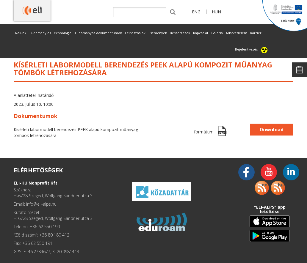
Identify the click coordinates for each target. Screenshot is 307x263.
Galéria (217, 33)
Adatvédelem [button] (236, 33)
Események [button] (157, 33)
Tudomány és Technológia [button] (50, 33)
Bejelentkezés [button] (246, 49)
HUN (216, 12)
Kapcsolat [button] (200, 33)
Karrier (255, 33)
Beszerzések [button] (180, 33)
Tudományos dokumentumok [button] (98, 33)
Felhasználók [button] (135, 33)
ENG (196, 12)
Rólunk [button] (20, 33)
